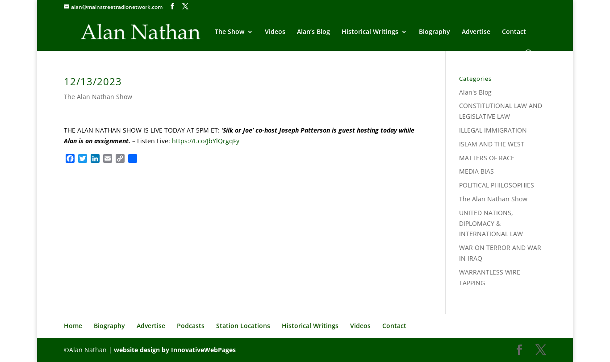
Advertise (476, 32)
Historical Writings (370, 32)
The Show (229, 32)
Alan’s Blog (313, 32)
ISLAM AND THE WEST (491, 144)
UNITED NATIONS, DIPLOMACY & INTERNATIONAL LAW (491, 223)
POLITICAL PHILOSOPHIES (496, 185)
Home (73, 325)
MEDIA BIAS (476, 171)
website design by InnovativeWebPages (175, 349)
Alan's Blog (475, 92)
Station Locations (243, 325)
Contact (514, 32)
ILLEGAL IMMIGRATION (493, 130)
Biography (434, 32)
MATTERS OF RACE (486, 158)
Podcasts (191, 325)
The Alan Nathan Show (98, 96)
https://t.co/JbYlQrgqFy (205, 141)
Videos (275, 32)
